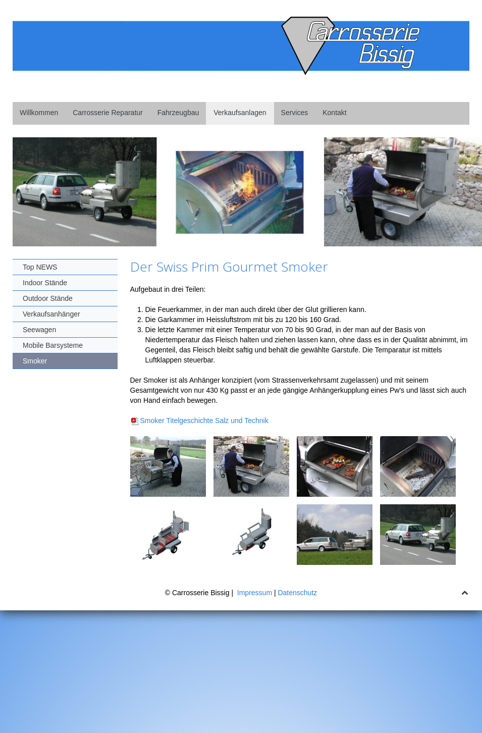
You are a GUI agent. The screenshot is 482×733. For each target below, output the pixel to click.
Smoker (35, 361)
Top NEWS (40, 267)
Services (294, 113)
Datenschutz (297, 593)
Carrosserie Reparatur (108, 113)
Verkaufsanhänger (51, 314)
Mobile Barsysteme (53, 345)
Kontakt (334, 113)
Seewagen (39, 330)
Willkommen (39, 113)
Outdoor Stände (48, 298)
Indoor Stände (45, 283)
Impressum (254, 593)
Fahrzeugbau (178, 113)
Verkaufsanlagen (239, 113)
